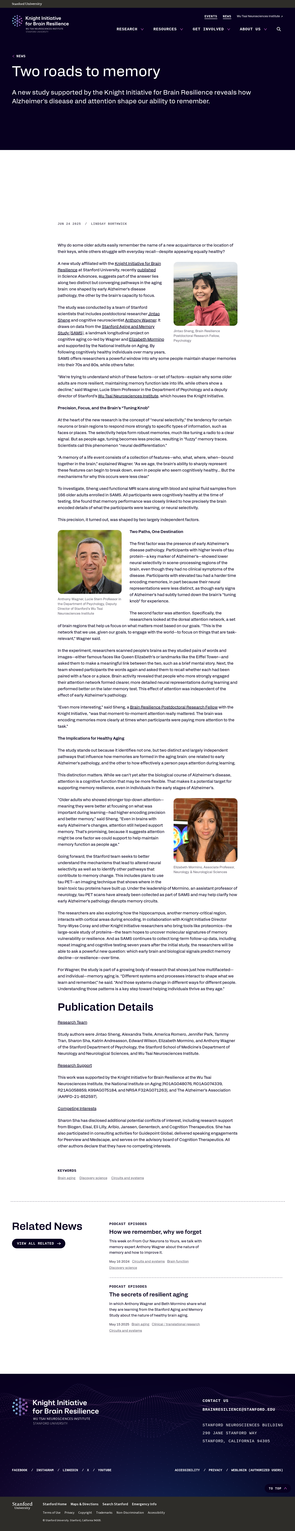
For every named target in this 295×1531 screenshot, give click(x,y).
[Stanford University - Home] (147, 4)
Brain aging (66, 1178)
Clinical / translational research (176, 1324)
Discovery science (93, 1178)
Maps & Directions (84, 1504)
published (146, 270)
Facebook (19, 1470)
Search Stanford (115, 1504)
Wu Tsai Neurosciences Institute (258, 16)
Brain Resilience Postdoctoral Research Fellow (174, 708)
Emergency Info (144, 1504)
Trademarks (104, 1513)
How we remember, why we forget (155, 1232)
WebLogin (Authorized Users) (257, 1470)
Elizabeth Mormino (146, 340)
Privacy (215, 1470)
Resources (165, 29)
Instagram (45, 1470)
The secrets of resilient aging (148, 1295)
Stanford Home (55, 1504)
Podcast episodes (128, 1224)
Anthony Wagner (140, 321)
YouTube (104, 1470)
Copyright (85, 1513)
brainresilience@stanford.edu (239, 1409)
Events (211, 16)
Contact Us (215, 1400)
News (227, 16)
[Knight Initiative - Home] (40, 24)
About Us (250, 29)
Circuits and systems (127, 1178)
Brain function (178, 1261)
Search (279, 29)
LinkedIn (70, 1470)
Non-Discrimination (130, 1513)
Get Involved (208, 29)
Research (127, 29)
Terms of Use (52, 1513)
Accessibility (187, 1470)
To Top (275, 1489)
